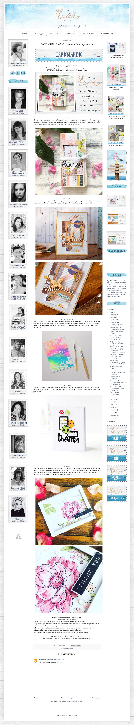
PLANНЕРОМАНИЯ (112, 294)
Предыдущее (96, 698)
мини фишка (116, 284)
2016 (110, 421)
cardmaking (69, 648)
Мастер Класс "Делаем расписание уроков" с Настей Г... (117, 388)
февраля (114, 415)
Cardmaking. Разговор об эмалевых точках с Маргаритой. (118, 382)
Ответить (41, 665)
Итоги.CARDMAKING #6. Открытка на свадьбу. (116, 356)
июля (112, 402)
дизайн (124, 280)
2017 (110, 312)
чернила (80, 389)
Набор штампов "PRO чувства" (56, 124)
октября (113, 320)
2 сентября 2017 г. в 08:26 (58, 659)
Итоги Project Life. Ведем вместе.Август (117, 328)
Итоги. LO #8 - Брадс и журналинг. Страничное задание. (117, 350)
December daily (121, 292)
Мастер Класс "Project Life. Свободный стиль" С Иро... (117, 337)
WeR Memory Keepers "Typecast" (64, 203)
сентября (114, 322)
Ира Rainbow (67, 466)
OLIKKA (68, 385)
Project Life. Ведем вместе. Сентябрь (116, 342)
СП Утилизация (121, 288)
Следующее (38, 698)
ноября (113, 317)
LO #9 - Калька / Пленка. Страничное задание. (117, 372)
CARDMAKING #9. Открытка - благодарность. (116, 394)
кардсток (42, 389)
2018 (110, 309)
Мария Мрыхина (44, 659)
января (113, 418)
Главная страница (66, 698)
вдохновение (112, 281)
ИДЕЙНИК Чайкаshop (117, 346)
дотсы (95, 389)
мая (112, 407)
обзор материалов (119, 286)
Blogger (76, 715)
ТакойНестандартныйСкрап (114, 290)
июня (112, 404)
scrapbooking (115, 296)
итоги (117, 283)
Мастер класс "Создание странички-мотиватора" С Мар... (118, 362)
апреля (113, 410)
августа (113, 399)
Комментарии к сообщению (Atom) (72, 701)
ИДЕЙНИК (110, 283)
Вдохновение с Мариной (115, 377)
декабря (113, 314)
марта (113, 412)
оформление (111, 288)
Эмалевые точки (73, 124)
